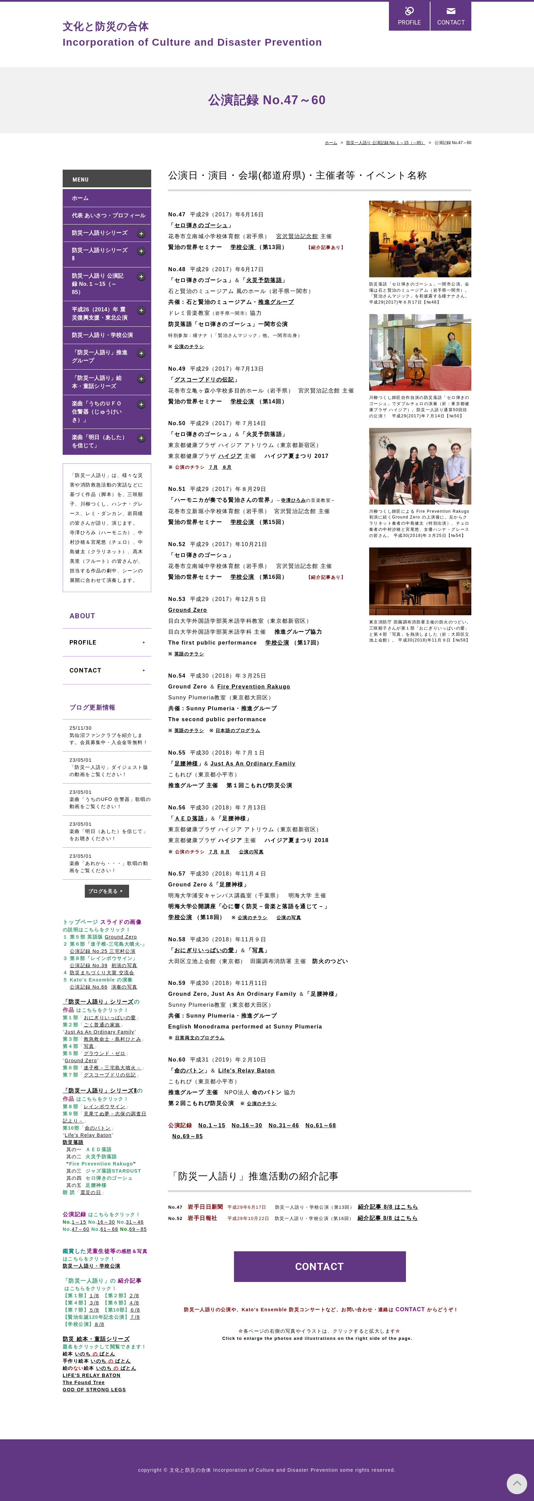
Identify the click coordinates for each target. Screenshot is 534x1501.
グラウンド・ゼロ (105, 1053)
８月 (227, 467)
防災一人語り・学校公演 (102, 335)
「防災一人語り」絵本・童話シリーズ (97, 382)
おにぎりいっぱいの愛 (204, 950)
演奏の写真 (124, 987)
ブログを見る (102, 891)
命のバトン (98, 1128)
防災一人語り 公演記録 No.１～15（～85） (385, 142)
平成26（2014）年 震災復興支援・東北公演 (99, 314)
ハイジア (230, 456)
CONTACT (451, 22)
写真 (258, 950)
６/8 (135, 1310)
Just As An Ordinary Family (253, 764)
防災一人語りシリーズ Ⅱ (99, 254)
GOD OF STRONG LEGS (94, 1389)
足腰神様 (186, 764)
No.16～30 (247, 1125)
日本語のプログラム (238, 730)
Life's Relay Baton (246, 1070)
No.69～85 (187, 1136)
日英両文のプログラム (200, 1037)
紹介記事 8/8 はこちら (388, 1207)
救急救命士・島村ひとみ (112, 1039)
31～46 (135, 1222)
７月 (213, 467)
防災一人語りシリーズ (99, 233)
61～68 (109, 1229)
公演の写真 (289, 917)
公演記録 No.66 (89, 987)
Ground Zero (187, 610)
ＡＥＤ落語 (189, 818)
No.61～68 (320, 1125)
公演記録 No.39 (89, 965)
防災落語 (73, 1142)
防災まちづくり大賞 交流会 (102, 972)
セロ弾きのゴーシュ (201, 225)
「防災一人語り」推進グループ (99, 356)
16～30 (106, 1222)
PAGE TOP (517, 1484)
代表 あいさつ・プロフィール (109, 215)
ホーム (331, 142)
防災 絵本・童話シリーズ (96, 1339)
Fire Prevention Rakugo (253, 687)
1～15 (79, 1222)
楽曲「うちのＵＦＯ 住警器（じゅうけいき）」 (99, 412)
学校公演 (242, 401)
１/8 (94, 1295)
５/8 (94, 1310)
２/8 (134, 1295)
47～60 (81, 1229)
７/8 (135, 1317)
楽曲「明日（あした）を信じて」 (99, 441)
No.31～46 (284, 1125)
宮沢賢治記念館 (297, 236)
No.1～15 (212, 1125)
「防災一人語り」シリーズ (98, 1002)
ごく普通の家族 (102, 1024)
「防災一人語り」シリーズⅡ (100, 1091)
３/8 (94, 1302)
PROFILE (409, 22)
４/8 (134, 1302)
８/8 (99, 1324)
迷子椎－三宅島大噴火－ (112, 1067)
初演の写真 (124, 965)
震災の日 (90, 1192)
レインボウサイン (105, 1106)
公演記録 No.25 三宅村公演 (103, 951)
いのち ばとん (111, 1361)
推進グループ (276, 302)
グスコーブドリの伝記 (204, 380)
